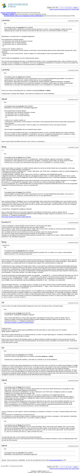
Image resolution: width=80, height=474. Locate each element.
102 (70, 7)
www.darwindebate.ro (56, 460)
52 (68, 7)
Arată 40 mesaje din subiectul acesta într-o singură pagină (64, 9)
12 (66, 7)
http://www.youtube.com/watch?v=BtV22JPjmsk (16, 217)
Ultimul (75, 7)
